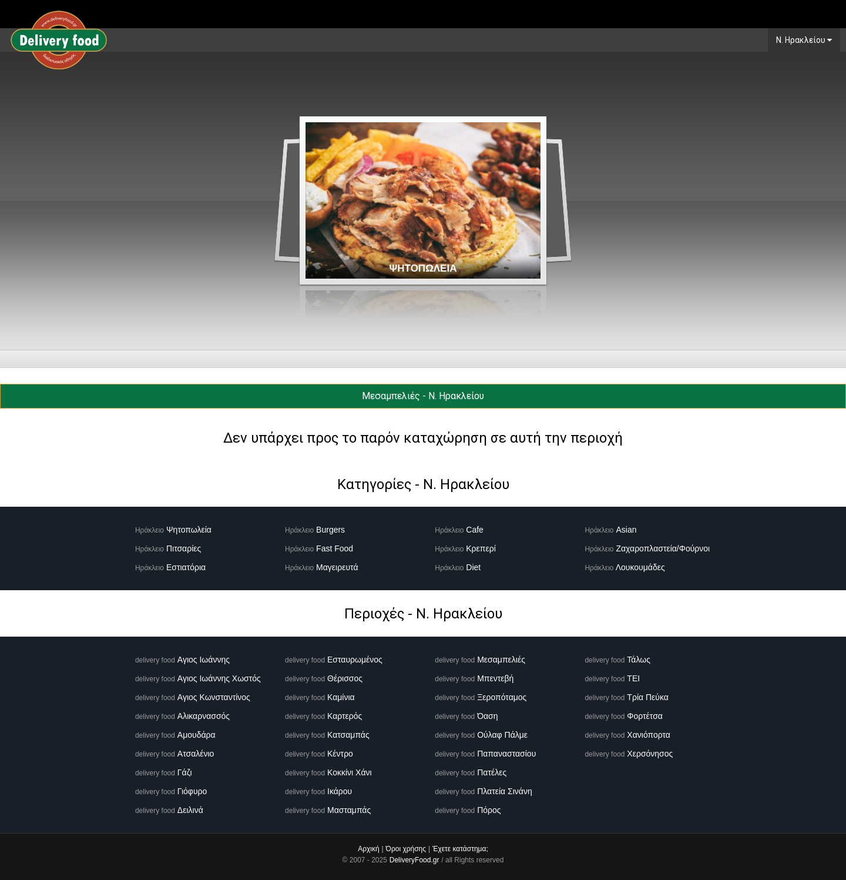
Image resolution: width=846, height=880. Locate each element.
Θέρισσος (344, 678)
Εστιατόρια (186, 567)
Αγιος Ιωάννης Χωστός (219, 678)
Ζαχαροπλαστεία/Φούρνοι (663, 548)
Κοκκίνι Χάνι (349, 772)
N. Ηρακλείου (804, 40)
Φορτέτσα (645, 716)
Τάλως (638, 659)
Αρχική (368, 849)
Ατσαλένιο (195, 753)
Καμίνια (341, 697)
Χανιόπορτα (648, 735)
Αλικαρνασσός (203, 716)
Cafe (475, 529)
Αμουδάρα (196, 735)
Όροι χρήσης (406, 849)
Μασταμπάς (349, 810)
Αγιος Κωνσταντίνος (213, 697)
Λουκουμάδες (640, 567)
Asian (626, 529)
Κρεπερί (481, 548)
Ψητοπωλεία (189, 529)
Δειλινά (190, 810)
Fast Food (334, 548)
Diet (473, 567)
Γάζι (184, 772)
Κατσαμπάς (348, 735)
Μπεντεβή (495, 678)
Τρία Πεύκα (648, 697)
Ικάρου (339, 791)
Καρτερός (344, 716)
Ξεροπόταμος (501, 697)
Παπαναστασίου (506, 753)
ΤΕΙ (633, 678)
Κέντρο (340, 753)
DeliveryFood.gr (414, 860)
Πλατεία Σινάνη (504, 791)
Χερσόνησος (650, 753)
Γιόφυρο (192, 791)
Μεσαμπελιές (501, 659)
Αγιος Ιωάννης (203, 659)
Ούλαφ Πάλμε (502, 735)
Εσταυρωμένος (354, 659)
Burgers (330, 529)
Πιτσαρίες (183, 548)
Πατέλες (491, 772)
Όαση (487, 716)
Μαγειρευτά (337, 567)
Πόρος (489, 810)
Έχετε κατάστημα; (460, 849)
